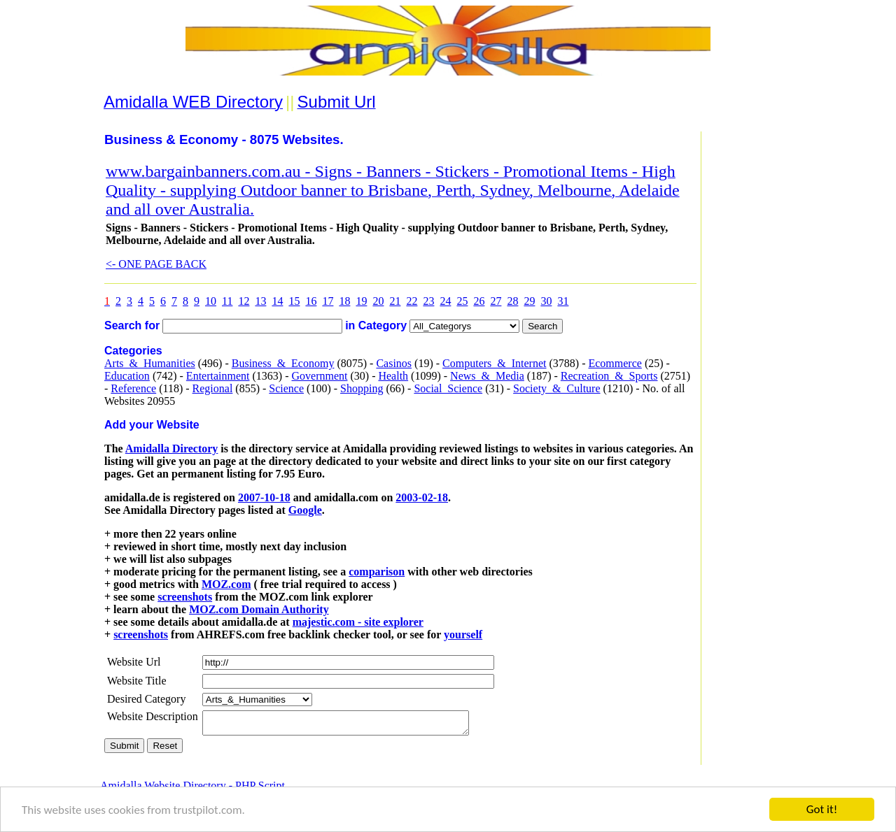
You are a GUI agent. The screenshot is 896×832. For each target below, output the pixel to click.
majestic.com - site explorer (358, 622)
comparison (377, 572)
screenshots (185, 597)
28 (512, 301)
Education (127, 376)
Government (319, 376)
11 (227, 301)
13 (260, 301)
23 (428, 301)
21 (394, 301)
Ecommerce (614, 363)
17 (327, 301)
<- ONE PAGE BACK (156, 264)
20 (378, 301)
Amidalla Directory (171, 448)
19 (361, 301)
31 (562, 301)
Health (393, 376)
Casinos (394, 363)
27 (495, 301)
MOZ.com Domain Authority (259, 609)
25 (462, 301)
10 (210, 301)
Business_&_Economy (283, 363)
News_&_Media (487, 376)
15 (294, 301)
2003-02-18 (422, 497)
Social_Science (448, 388)
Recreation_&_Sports (609, 376)
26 (478, 301)
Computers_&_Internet (494, 363)
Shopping (361, 388)
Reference (133, 388)
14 (277, 301)
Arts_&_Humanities (149, 363)
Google (305, 510)
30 (546, 301)
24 (445, 301)
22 (411, 301)
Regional (212, 388)
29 (529, 301)
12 (243, 301)
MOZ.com (226, 584)
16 (310, 301)
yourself (463, 634)
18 (344, 301)
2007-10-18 (264, 497)
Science (286, 388)
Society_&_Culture (556, 388)
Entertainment (218, 376)
